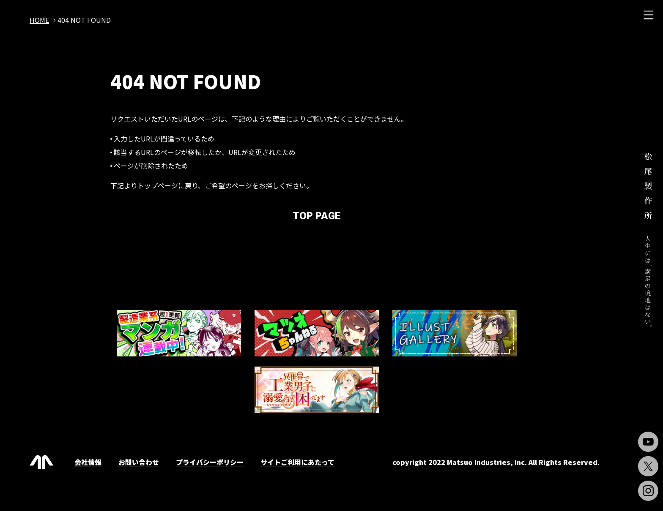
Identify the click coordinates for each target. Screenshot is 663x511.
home (39, 20)
